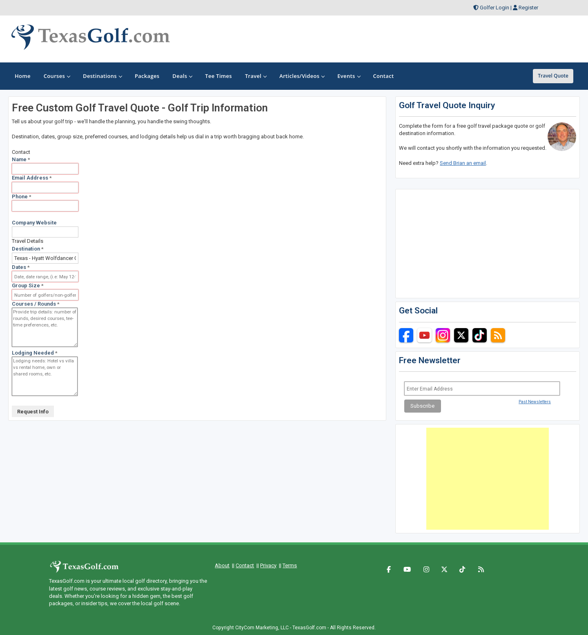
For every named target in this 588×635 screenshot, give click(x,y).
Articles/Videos (301, 76)
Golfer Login (494, 7)
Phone (21, 196)
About (222, 565)
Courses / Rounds (36, 304)
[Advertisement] (487, 479)
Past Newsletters (535, 402)
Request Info (33, 412)
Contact (245, 565)
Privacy (268, 565)
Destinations (102, 76)
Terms (290, 565)
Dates (21, 267)
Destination (28, 249)
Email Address (32, 178)
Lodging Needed (35, 353)
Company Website (34, 223)
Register (528, 7)
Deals (182, 76)
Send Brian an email (463, 163)
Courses (57, 76)
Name (21, 159)
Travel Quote (553, 75)
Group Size (28, 285)
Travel (255, 76)
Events (348, 76)
